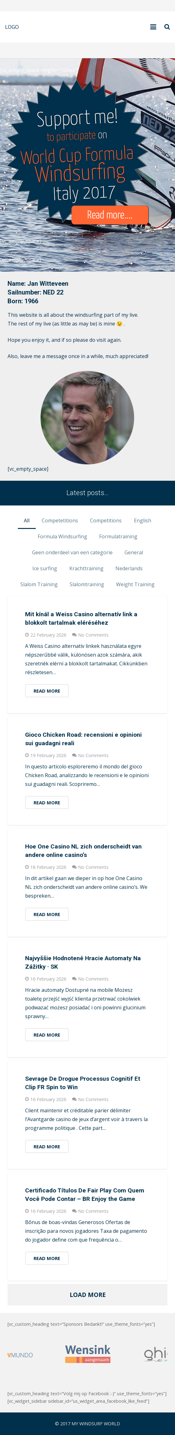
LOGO (12, 26)
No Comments (93, 635)
